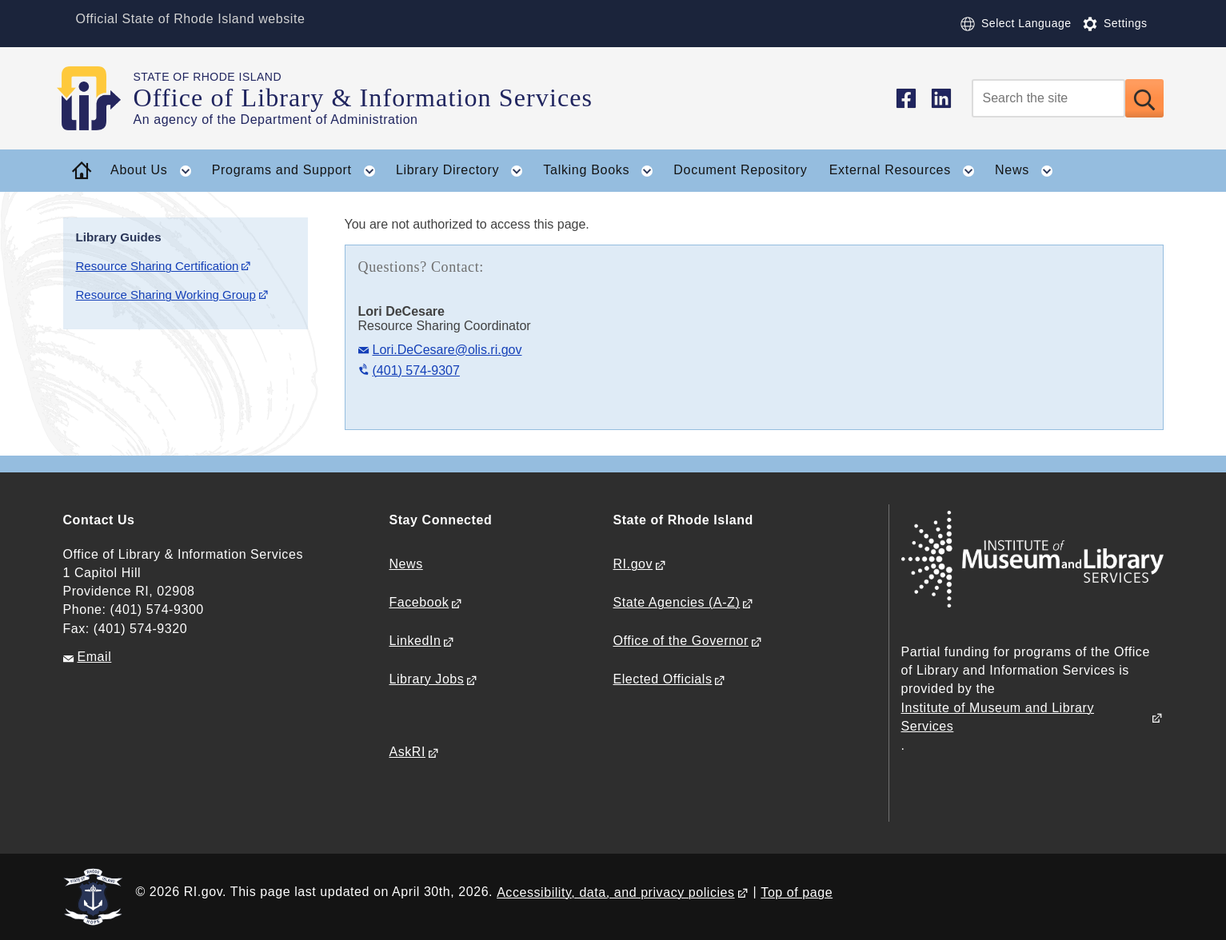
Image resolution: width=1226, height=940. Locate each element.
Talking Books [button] (602, 171)
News (406, 564)
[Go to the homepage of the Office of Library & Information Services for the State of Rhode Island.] (98, 98)
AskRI (407, 752)
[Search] (1048, 98)
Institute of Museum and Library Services (997, 717)
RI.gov (633, 564)
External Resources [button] (906, 171)
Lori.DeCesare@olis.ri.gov (447, 349)
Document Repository (740, 170)
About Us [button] (155, 171)
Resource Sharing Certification (157, 266)
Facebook (419, 602)
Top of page (797, 892)
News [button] (1028, 171)
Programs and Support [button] (298, 171)
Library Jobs (427, 679)
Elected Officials (663, 679)
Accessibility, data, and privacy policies (615, 892)
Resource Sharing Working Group (166, 294)
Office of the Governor (681, 640)
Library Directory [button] (464, 171)
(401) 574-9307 (416, 370)
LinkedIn (415, 640)
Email (95, 656)
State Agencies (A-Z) (677, 602)
